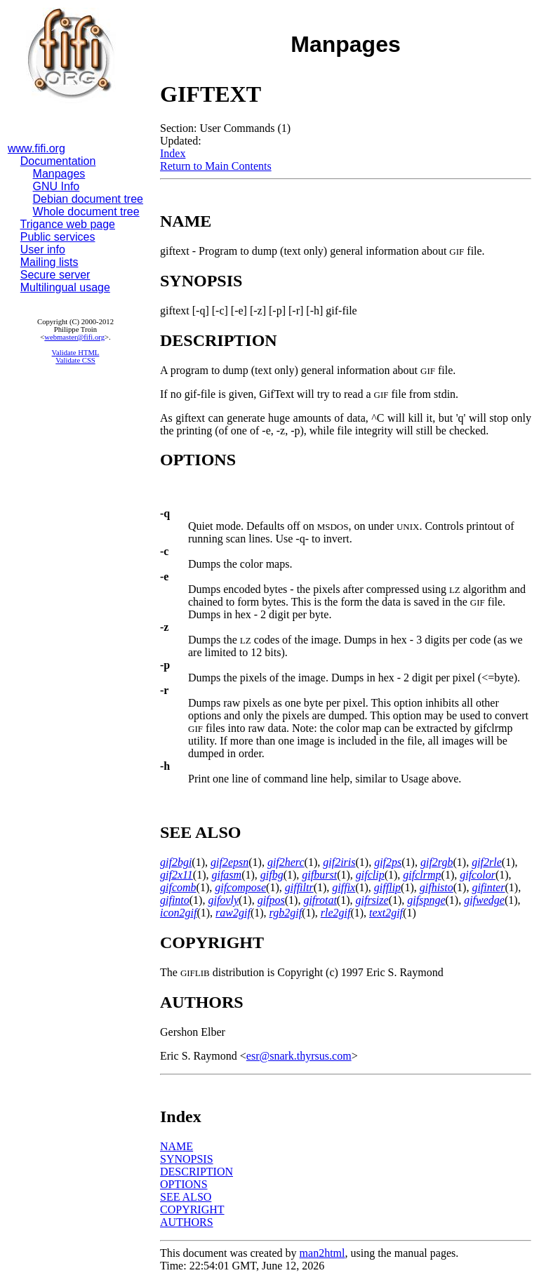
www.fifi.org (36, 148)
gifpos (271, 900)
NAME (176, 1146)
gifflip (387, 887)
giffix (343, 887)
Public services (57, 237)
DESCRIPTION (196, 1172)
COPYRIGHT (192, 1209)
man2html (322, 1253)
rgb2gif (286, 913)
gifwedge (484, 900)
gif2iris (339, 862)
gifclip (370, 875)
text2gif (386, 913)
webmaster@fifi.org (74, 337)
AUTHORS (186, 1222)
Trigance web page (68, 224)
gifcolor (477, 875)
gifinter (488, 887)
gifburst (319, 875)
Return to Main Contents (216, 166)
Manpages (59, 174)
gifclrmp (422, 875)
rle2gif (336, 913)
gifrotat (319, 900)
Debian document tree (88, 199)
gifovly (223, 900)
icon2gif (178, 913)
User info (42, 249)
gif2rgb (436, 862)
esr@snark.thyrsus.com (299, 1056)
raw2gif (233, 913)
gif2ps (387, 862)
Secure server (55, 275)
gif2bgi (176, 862)
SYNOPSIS (186, 1159)
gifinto (174, 900)
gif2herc (286, 862)
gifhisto (436, 887)
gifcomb (178, 887)
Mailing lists (49, 262)
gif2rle (487, 862)
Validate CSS (75, 360)
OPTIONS (184, 1184)
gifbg (272, 875)
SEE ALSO (185, 1197)
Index (172, 153)
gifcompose (240, 887)
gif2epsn (229, 862)
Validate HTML (76, 352)
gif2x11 (176, 875)
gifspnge (426, 900)
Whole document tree (86, 212)
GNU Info (56, 186)
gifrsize (372, 900)
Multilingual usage (65, 287)
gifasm (226, 875)
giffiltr (299, 887)
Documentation (58, 161)
